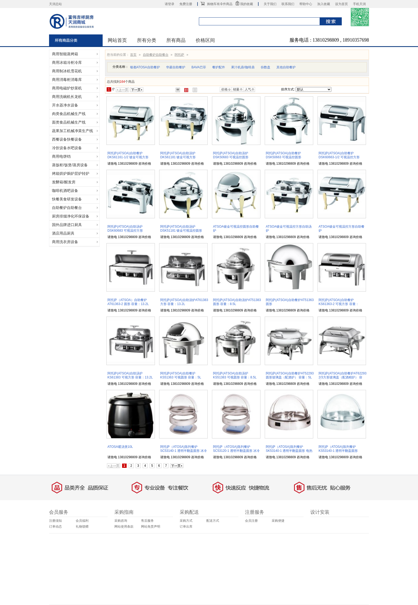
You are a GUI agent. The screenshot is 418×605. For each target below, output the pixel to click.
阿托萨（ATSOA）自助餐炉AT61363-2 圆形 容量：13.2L (128, 302)
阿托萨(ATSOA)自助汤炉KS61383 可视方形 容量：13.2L (130, 375)
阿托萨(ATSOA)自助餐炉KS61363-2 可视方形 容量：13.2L (339, 304)
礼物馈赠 (82, 526)
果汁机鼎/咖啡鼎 (242, 67)
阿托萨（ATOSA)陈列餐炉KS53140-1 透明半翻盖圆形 (338, 449)
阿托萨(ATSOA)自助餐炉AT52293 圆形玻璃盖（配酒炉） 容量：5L (290, 375)
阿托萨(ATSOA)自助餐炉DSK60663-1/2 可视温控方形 (339, 155)
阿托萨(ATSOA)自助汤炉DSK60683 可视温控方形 (125, 228)
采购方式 (186, 521)
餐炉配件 (218, 67)
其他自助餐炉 (286, 67)
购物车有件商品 (219, 4)
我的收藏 (246, 4)
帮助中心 (305, 4)
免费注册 (185, 4)
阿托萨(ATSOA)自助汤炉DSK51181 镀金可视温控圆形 (181, 228)
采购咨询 (120, 521)
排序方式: (288, 89)
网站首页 (117, 40)
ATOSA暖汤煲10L (120, 447)
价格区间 (205, 40)
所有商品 (176, 40)
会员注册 (251, 521)
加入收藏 (323, 4)
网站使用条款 (124, 526)
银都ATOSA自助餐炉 (145, 67)
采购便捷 (278, 521)
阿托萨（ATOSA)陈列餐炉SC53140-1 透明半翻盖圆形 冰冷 (183, 449)
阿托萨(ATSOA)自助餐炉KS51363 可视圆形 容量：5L (180, 375)
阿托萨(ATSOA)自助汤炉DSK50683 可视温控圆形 (230, 155)
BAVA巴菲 (198, 67)
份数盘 (265, 67)
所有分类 (146, 40)
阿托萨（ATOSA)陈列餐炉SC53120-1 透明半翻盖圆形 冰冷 (236, 449)
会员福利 (82, 521)
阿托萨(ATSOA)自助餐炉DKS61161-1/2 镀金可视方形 (127, 155)
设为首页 (341, 4)
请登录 (169, 4)
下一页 (136, 89)
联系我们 (288, 4)
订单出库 (186, 526)
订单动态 (55, 526)
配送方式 (212, 521)
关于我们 (270, 4)
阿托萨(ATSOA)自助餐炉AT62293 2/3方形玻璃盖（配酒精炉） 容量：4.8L (343, 377)
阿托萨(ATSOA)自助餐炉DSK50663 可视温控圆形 (283, 155)
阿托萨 (179, 55)
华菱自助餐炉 (175, 67)
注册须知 (55, 521)
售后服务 (147, 521)
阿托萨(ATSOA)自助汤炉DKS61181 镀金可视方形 (178, 155)
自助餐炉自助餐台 (155, 55)
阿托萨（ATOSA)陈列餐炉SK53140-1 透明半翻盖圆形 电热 (289, 449)
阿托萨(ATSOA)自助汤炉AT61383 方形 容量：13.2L (184, 302)
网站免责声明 (150, 526)
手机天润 (359, 4)
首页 (133, 55)
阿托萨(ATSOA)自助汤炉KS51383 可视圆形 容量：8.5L (234, 375)
